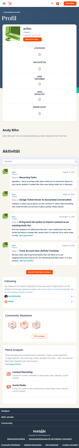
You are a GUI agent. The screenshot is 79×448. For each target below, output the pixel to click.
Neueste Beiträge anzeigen (39, 272)
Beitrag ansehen (26, 235)
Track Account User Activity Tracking (38, 250)
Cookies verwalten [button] (70, 445)
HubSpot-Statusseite (33, 445)
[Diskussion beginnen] (59, 3)
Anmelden (70, 3)
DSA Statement (52, 445)
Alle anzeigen (39, 336)
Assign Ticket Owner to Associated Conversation (45, 199)
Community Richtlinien (10, 445)
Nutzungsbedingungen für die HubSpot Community (50, 439)
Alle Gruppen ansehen (13, 364)
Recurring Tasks (28, 177)
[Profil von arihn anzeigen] (27, 28)
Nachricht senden (32, 39)
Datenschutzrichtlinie (16, 439)
